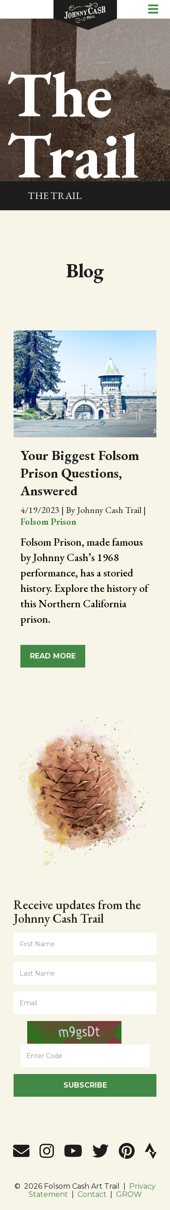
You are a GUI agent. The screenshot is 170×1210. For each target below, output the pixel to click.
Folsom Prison (48, 522)
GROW (129, 1194)
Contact (92, 1194)
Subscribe (85, 1085)
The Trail (55, 195)
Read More (53, 656)
